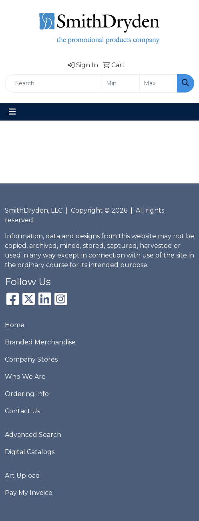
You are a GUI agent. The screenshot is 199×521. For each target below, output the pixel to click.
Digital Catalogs (29, 452)
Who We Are (25, 376)
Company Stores (31, 359)
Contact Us (22, 411)
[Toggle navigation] (12, 111)
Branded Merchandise (40, 342)
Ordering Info (27, 394)
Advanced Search (33, 435)
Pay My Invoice (28, 493)
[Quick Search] (53, 83)
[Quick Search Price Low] (121, 83)
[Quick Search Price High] (158, 83)
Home (14, 325)
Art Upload (22, 475)
